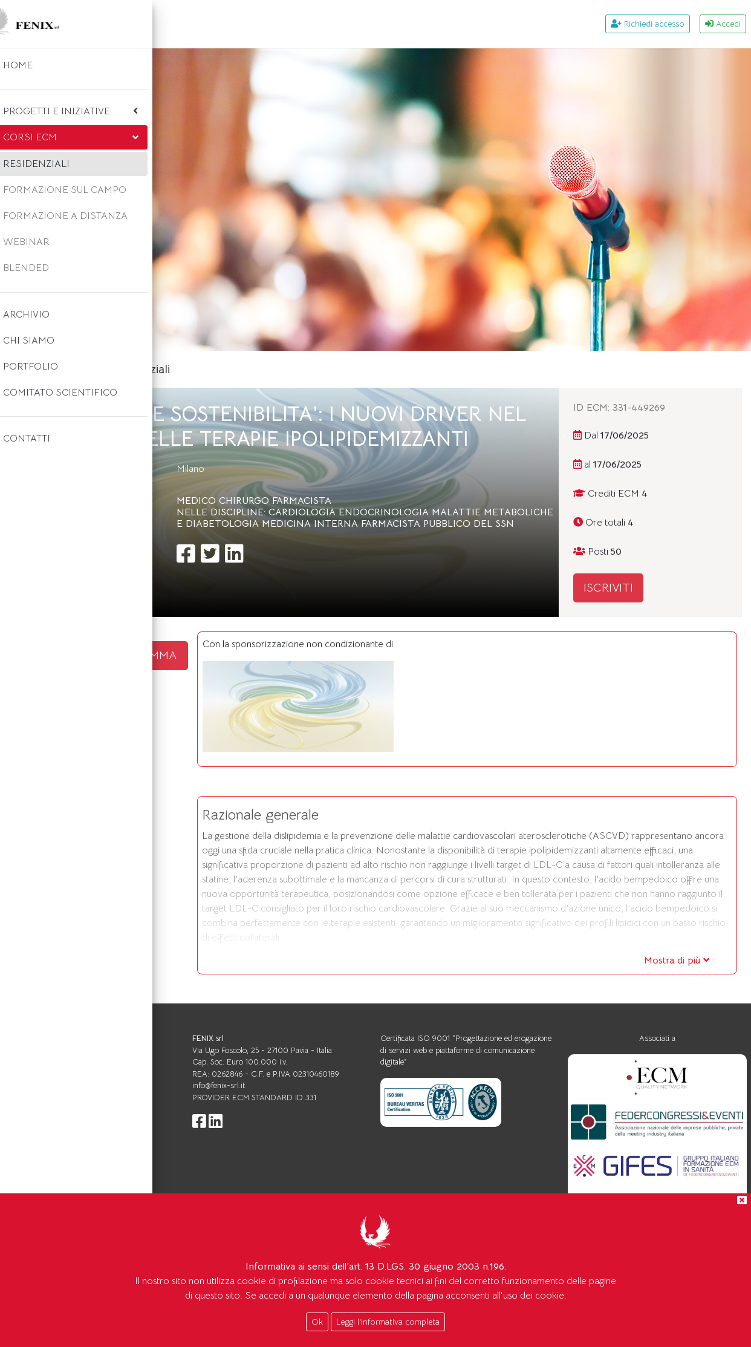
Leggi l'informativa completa (388, 1321)
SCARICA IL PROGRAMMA (265, 655)
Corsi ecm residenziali (294, 369)
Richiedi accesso (647, 23)
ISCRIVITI (653, 587)
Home (210, 369)
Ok (317, 1321)
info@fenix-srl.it (354, 1138)
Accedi (723, 23)
